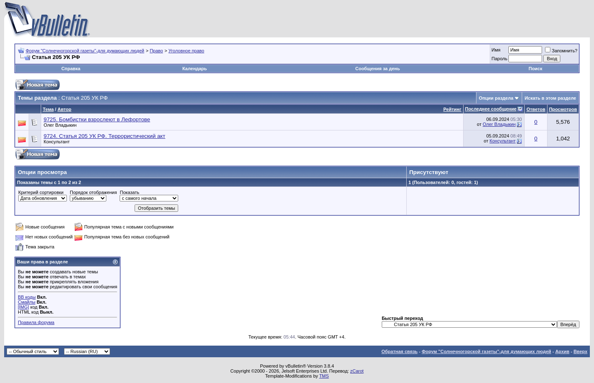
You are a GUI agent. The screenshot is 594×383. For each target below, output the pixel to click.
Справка (71, 68)
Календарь (194, 68)
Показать (129, 192)
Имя (495, 49)
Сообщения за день (377, 68)
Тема (48, 109)
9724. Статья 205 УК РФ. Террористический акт (104, 136)
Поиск (535, 68)
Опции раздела (496, 98)
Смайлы (26, 302)
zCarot (356, 370)
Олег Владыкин (60, 125)
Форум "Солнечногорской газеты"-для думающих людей (85, 50)
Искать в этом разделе (550, 98)
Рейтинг (452, 109)
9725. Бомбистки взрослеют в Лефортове (97, 119)
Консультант (57, 141)
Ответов (535, 109)
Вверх (580, 351)
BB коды (27, 297)
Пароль (499, 58)
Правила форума (36, 322)
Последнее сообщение (491, 108)
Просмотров (563, 109)
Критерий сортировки (41, 192)
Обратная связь (399, 351)
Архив (562, 351)
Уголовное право (186, 50)
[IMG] (23, 306)
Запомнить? (561, 50)
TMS (324, 375)
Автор (64, 109)
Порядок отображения (93, 192)
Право (156, 50)
